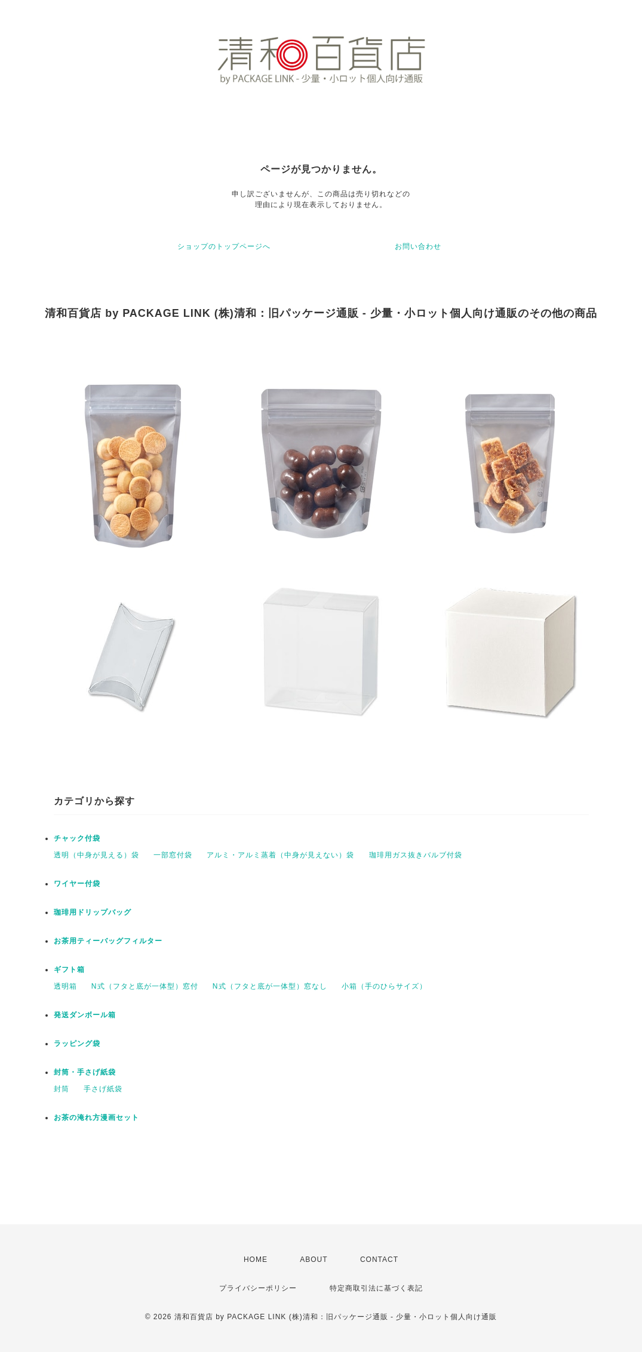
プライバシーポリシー (258, 1288)
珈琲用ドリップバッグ (92, 912)
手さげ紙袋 (103, 1089)
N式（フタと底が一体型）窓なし (270, 986)
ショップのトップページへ (224, 246)
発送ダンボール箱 (85, 1015)
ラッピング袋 (77, 1043)
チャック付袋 (77, 838)
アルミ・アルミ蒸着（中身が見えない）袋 (280, 855)
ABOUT (313, 1259)
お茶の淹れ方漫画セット (96, 1117)
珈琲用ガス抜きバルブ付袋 (415, 855)
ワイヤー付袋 (77, 883)
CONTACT (379, 1259)
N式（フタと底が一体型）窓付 (144, 986)
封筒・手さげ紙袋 (85, 1072)
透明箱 (65, 986)
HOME (256, 1259)
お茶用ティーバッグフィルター (108, 941)
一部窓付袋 (172, 855)
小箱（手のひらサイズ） (384, 986)
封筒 (61, 1089)
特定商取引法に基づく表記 (376, 1288)
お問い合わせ (418, 246)
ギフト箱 (69, 969)
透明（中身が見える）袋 (96, 855)
